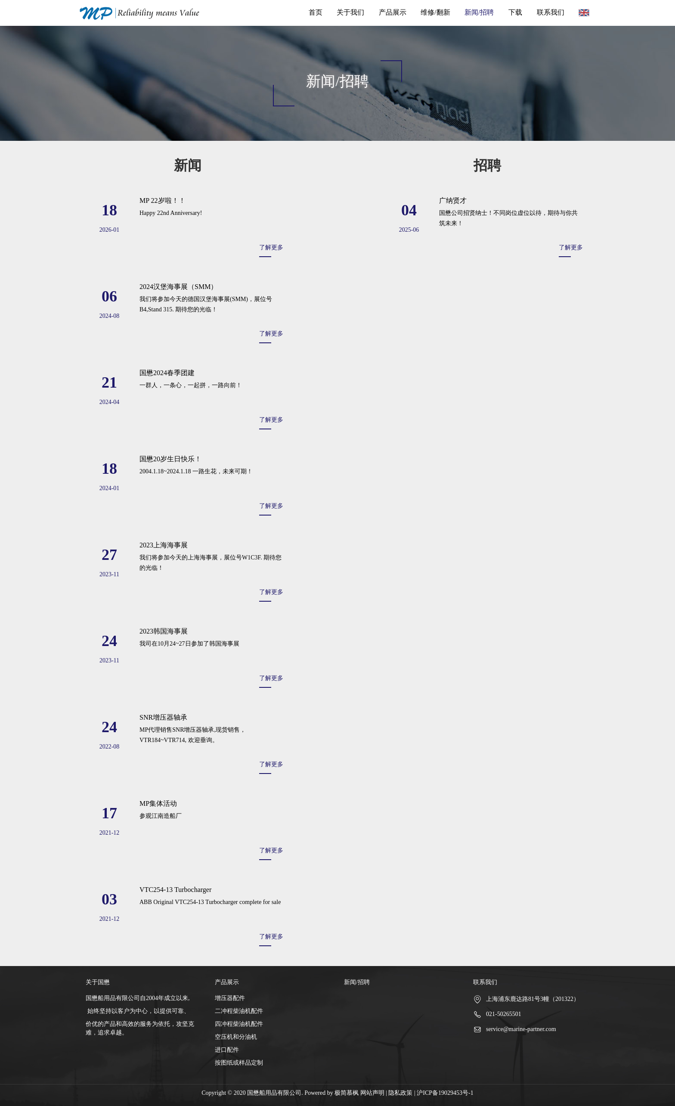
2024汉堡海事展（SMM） (178, 286)
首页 (315, 12)
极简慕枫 (347, 1093)
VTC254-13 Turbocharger (175, 889)
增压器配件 (230, 998)
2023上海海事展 (163, 545)
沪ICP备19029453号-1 (445, 1093)
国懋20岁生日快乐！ (170, 459)
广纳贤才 (453, 200)
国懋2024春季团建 (167, 372)
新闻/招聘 (479, 12)
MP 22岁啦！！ (162, 200)
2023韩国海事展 (163, 631)
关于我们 (350, 12)
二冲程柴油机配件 (239, 1011)
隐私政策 (400, 1093)
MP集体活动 (158, 803)
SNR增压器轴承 (163, 717)
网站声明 (372, 1093)
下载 (515, 12)
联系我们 (550, 12)
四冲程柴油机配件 (239, 1024)
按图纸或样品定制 (239, 1062)
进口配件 (227, 1050)
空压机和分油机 (236, 1037)
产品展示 (392, 12)
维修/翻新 (435, 12)
